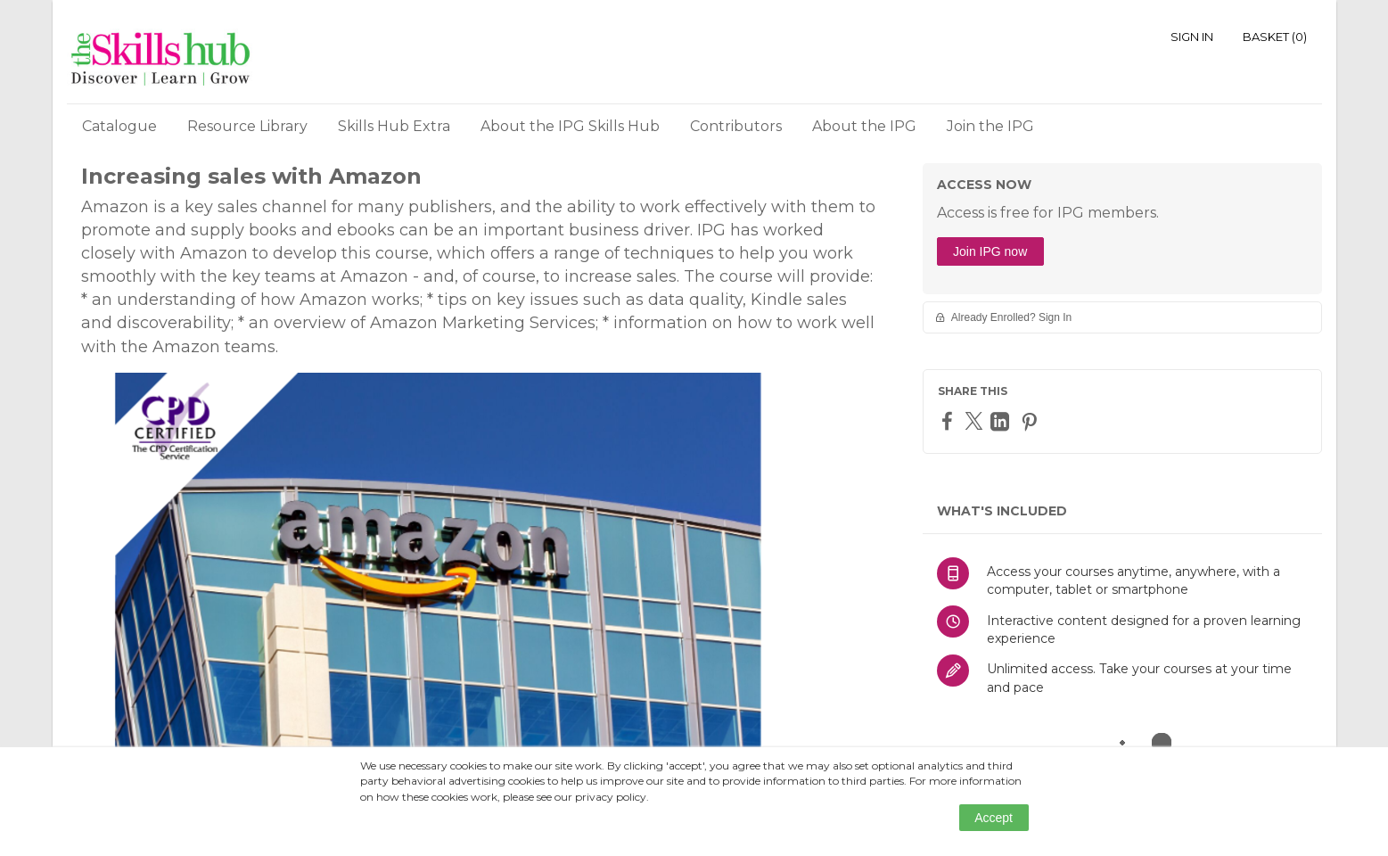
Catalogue (119, 126)
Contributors (736, 126)
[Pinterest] (1031, 421)
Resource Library (247, 126)
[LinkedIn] (1002, 421)
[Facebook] (949, 420)
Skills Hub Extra (394, 126)
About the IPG (864, 126)
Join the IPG (990, 126)
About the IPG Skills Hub (570, 126)
